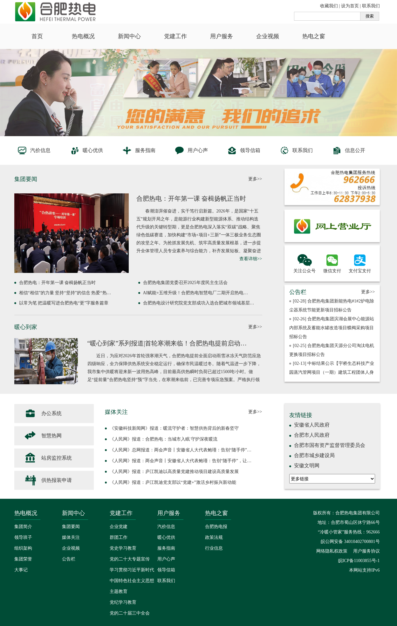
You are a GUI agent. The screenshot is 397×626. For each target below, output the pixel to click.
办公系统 (43, 413)
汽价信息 (34, 150)
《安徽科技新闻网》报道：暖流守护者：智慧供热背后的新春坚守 (174, 428)
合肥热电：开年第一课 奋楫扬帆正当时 (191, 198)
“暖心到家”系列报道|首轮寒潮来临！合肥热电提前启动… (167, 343)
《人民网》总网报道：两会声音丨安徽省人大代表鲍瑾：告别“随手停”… (180, 450)
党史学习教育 (123, 548)
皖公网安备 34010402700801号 (350, 541)
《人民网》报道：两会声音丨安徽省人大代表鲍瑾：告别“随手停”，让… (180, 460)
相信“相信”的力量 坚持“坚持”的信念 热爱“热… (65, 292)
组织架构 (23, 548)
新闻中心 (129, 36)
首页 (37, 36)
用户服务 (221, 36)
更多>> (255, 179)
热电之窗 (313, 36)
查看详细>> (250, 258)
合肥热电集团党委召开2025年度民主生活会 (185, 282)
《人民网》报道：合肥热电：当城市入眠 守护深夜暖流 (164, 439)
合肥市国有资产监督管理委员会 (329, 445)
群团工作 (118, 537)
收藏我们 (329, 5)
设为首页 (350, 5)
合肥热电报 (216, 526)
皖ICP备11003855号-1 (359, 560)
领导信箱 (243, 150)
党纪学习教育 (123, 602)
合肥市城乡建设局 (314, 455)
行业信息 (214, 548)
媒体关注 (71, 537)
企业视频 (267, 36)
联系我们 (371, 5)
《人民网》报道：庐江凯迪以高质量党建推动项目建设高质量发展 (174, 471)
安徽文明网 (306, 465)
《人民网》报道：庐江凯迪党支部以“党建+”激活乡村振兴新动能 (173, 482)
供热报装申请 (48, 480)
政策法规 (214, 537)
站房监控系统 (48, 458)
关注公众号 (304, 263)
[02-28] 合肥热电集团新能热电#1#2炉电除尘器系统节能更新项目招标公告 (331, 305)
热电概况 (83, 36)
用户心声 (191, 150)
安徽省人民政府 (312, 425)
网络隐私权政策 (331, 551)
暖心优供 (86, 150)
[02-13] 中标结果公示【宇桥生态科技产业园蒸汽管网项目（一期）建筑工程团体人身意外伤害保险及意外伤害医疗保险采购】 (331, 372)
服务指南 (138, 150)
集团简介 (23, 526)
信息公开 (348, 150)
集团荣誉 (23, 559)
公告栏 (68, 559)
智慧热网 (43, 435)
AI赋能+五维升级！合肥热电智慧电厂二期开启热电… (195, 292)
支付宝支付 (360, 263)
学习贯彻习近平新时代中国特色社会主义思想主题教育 (132, 580)
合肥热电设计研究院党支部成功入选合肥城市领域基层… (198, 303)
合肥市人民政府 (312, 435)
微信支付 (332, 263)
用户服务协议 (366, 551)
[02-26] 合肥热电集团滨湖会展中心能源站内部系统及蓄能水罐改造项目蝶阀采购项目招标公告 (331, 327)
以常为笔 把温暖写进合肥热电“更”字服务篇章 (64, 303)
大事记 (21, 569)
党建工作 (175, 36)
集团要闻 (71, 526)
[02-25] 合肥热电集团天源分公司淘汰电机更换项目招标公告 (331, 350)
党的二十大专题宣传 (130, 559)
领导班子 (23, 537)
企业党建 (118, 526)
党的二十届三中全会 (130, 613)
